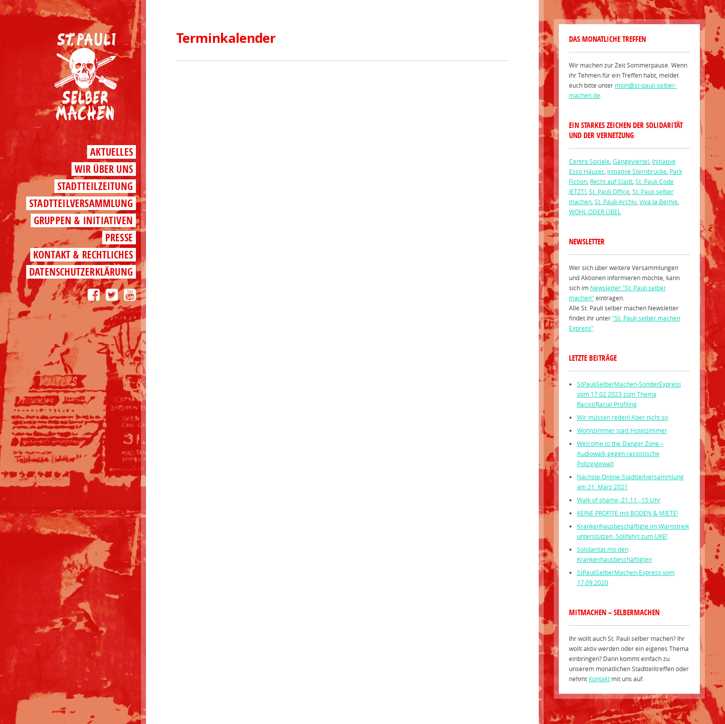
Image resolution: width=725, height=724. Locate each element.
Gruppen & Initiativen (83, 220)
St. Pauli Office (609, 191)
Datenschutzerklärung (81, 272)
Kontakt (599, 679)
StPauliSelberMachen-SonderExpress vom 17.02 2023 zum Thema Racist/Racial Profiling (629, 394)
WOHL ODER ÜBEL (595, 212)
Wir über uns (104, 169)
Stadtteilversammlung (81, 203)
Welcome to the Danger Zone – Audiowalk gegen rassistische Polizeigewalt (620, 453)
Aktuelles (111, 152)
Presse (119, 237)
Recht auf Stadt (611, 181)
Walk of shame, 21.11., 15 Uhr (619, 500)
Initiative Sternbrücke (637, 171)
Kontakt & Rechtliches (83, 254)
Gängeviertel (631, 161)
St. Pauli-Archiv (615, 202)
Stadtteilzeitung (95, 186)
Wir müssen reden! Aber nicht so (622, 417)
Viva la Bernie (658, 202)
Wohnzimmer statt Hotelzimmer (622, 430)
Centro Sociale (589, 161)
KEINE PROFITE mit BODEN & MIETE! (627, 513)
